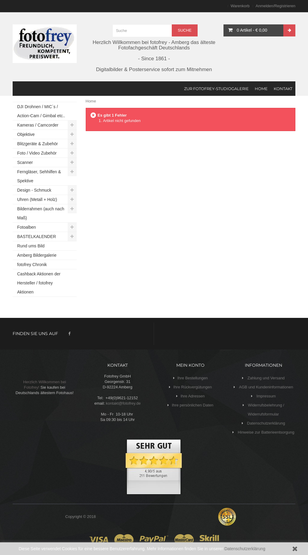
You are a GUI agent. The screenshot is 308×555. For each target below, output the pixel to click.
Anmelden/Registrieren (275, 6)
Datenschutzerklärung (244, 548)
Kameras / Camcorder (37, 125)
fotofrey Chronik (32, 264)
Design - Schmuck (34, 190)
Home (91, 101)
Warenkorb (240, 6)
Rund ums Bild (31, 245)
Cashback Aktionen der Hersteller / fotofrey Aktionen (38, 282)
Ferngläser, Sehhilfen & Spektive (39, 176)
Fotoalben (26, 227)
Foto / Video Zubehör (37, 153)
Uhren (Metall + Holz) (37, 199)
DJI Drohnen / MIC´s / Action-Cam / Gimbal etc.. (41, 111)
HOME (261, 88)
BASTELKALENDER (36, 236)
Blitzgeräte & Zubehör (37, 143)
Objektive (26, 134)
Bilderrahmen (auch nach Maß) (40, 213)
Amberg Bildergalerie (37, 255)
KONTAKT (283, 88)
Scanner (25, 162)
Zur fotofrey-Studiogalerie (216, 88)
